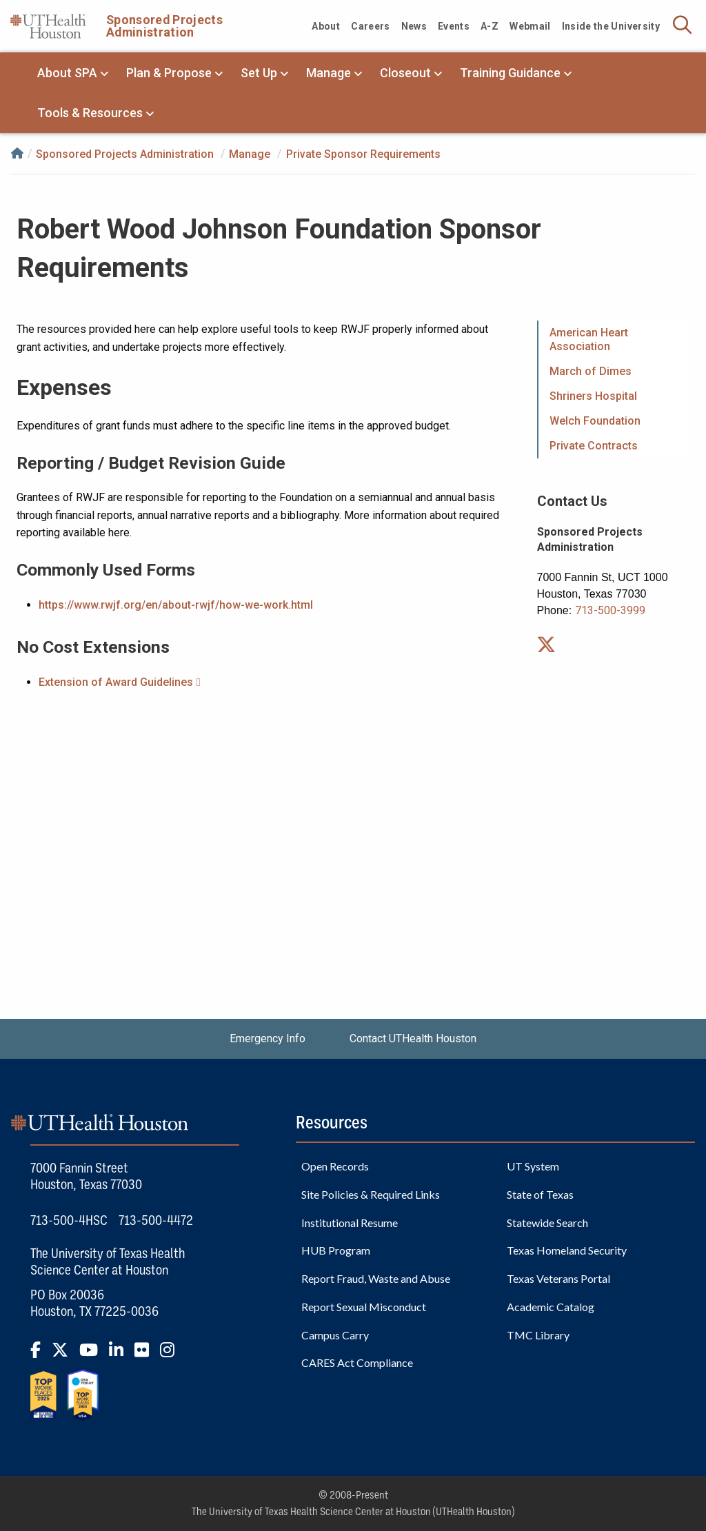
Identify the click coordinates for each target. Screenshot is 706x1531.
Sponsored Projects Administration (164, 25)
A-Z (489, 26)
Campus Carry (335, 1334)
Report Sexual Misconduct (363, 1306)
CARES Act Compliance (357, 1362)
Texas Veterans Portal (558, 1278)
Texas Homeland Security (567, 1250)
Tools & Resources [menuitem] (90, 112)
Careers (370, 26)
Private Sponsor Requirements (363, 153)
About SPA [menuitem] (67, 72)
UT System (533, 1166)
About (326, 26)
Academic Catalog (550, 1306)
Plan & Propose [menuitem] (169, 72)
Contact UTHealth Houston (413, 1038)
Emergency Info (267, 1038)
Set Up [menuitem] (259, 72)
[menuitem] (614, 340)
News (414, 26)
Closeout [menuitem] (405, 72)
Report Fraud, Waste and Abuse (375, 1278)
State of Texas (540, 1194)
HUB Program (335, 1250)
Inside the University (611, 26)
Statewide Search (547, 1222)
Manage (249, 153)
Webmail (530, 26)
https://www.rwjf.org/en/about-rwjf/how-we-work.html (176, 604)
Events (454, 26)
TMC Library (538, 1334)
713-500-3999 (610, 610)
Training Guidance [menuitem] (510, 72)
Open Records (335, 1166)
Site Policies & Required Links (370, 1194)
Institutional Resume (349, 1222)
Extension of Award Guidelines (116, 682)
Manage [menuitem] (328, 72)
